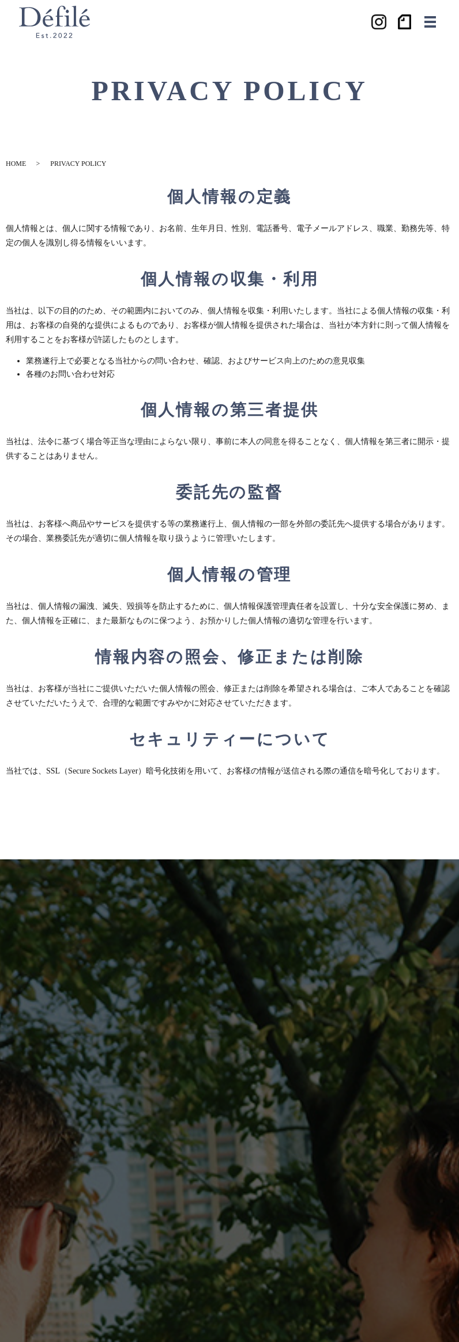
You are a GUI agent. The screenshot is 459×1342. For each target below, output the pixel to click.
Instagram (378, 21)
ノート (405, 21)
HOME (16, 164)
